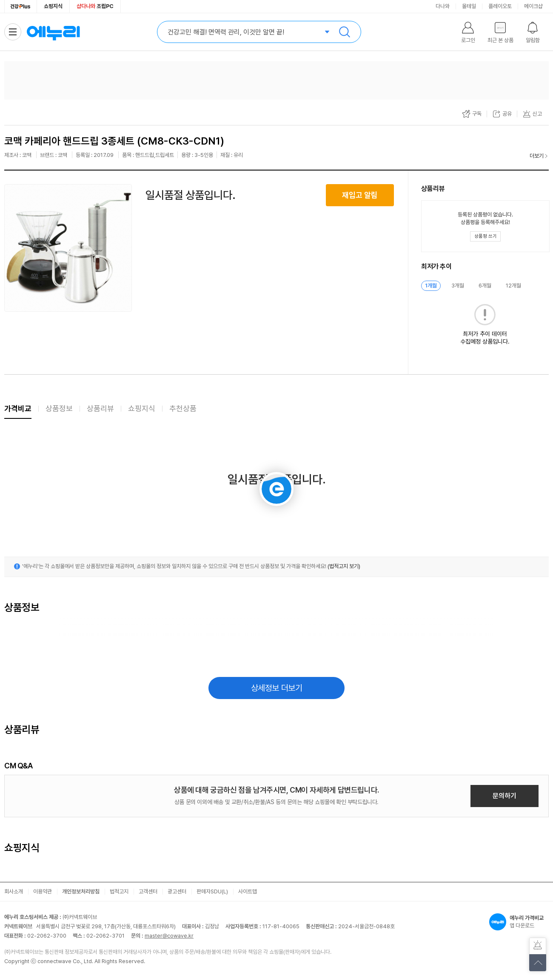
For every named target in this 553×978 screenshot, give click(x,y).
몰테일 (469, 6)
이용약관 (42, 891)
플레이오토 (500, 6)
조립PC (95, 6)
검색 (344, 32)
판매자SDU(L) (212, 891)
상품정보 (59, 408)
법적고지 (119, 891)
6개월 (485, 285)
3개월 (457, 285)
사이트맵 (247, 891)
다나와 (443, 6)
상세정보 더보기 (276, 688)
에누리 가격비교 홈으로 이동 (53, 31)
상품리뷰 (100, 408)
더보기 (537, 156)
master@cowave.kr (169, 936)
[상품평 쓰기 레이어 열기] (485, 236)
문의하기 (504, 796)
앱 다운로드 (519, 921)
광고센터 (177, 891)
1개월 (431, 285)
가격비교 (17, 408)
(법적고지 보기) (344, 566)
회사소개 (13, 891)
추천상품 (183, 408)
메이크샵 (533, 6)
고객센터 (148, 891)
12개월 (513, 285)
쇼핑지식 (53, 6)
